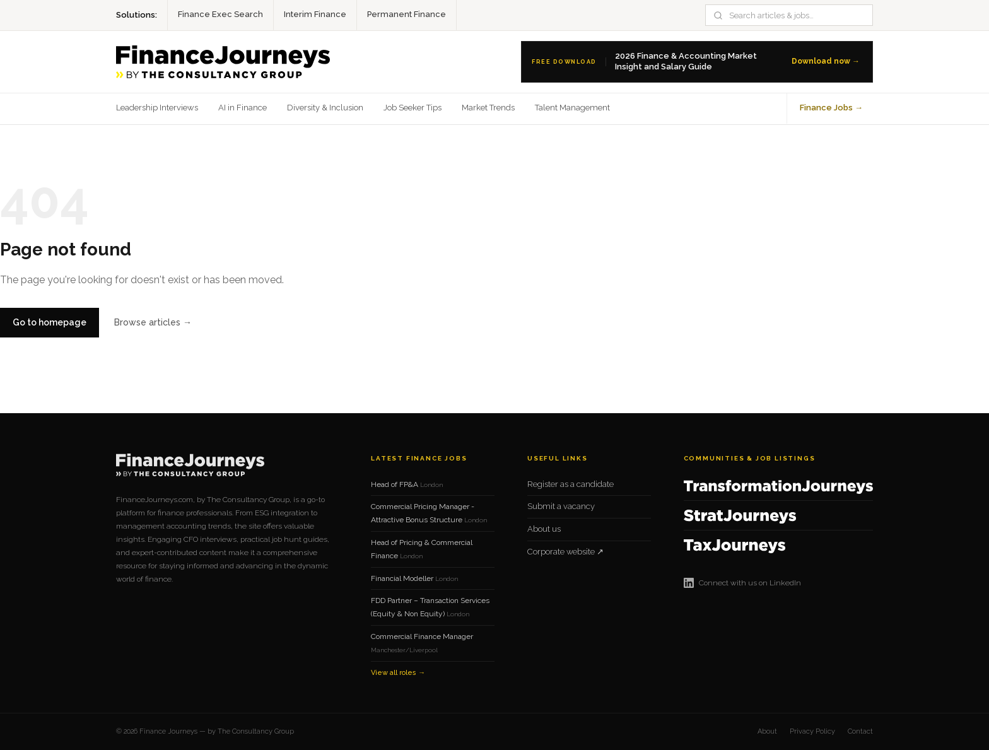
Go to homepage (49, 322)
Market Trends (488, 107)
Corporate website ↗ (565, 551)
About (767, 731)
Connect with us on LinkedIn (742, 583)
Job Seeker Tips (412, 107)
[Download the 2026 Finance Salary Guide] (697, 62)
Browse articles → (153, 322)
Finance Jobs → (831, 107)
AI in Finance (242, 107)
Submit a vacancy (561, 506)
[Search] (796, 15)
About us (544, 529)
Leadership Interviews (157, 107)
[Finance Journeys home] (223, 61)
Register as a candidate (570, 484)
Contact (860, 731)
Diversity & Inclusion (325, 107)
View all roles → (398, 673)
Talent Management (572, 107)
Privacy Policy (812, 731)
